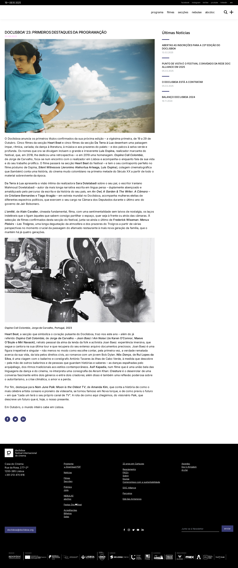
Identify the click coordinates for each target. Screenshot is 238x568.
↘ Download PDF (72, 467)
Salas (66, 516)
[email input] (200, 529)
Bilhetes (68, 513)
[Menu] (231, 12)
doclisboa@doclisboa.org (20, 529)
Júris (66, 490)
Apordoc (186, 463)
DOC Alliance (129, 487)
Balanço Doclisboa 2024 (178, 97)
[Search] (225, 12)
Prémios (68, 487)
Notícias (68, 472)
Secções (182, 12)
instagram (196, 2)
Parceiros (127, 493)
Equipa (126, 479)
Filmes (169, 12)
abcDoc (209, 12)
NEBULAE (196, 12)
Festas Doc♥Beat (73, 504)
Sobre (126, 475)
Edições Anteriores (132, 499)
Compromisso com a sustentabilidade (141, 482)
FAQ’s (125, 472)
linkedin (223, 2)
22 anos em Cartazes (133, 463)
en (231, 2)
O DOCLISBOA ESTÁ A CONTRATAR (182, 81)
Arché (185, 470)
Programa (156, 12)
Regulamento (129, 469)
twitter (205, 2)
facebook (185, 2)
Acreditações (70, 510)
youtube (214, 2)
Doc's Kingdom (189, 467)
